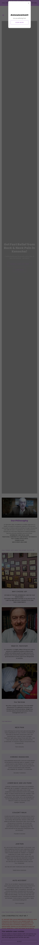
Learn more (19, 28)
